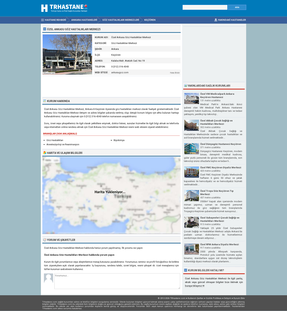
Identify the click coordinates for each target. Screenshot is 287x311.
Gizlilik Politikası (214, 298)
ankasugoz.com (119, 72)
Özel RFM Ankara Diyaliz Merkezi (219, 244)
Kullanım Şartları (196, 298)
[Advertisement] (112, 86)
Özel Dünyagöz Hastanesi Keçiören (220, 144)
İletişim (227, 298)
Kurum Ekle (239, 298)
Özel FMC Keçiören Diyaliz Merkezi (220, 167)
